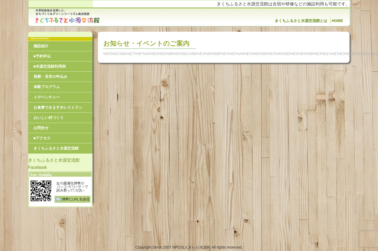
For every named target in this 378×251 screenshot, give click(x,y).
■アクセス (42, 138)
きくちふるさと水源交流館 (56, 148)
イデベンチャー (47, 97)
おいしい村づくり (49, 117)
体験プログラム (47, 87)
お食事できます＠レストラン (58, 107)
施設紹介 (41, 46)
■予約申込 (42, 56)
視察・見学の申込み (50, 76)
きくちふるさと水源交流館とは (301, 21)
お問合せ (41, 128)
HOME (337, 21)
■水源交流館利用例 (50, 66)
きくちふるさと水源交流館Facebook (54, 164)
